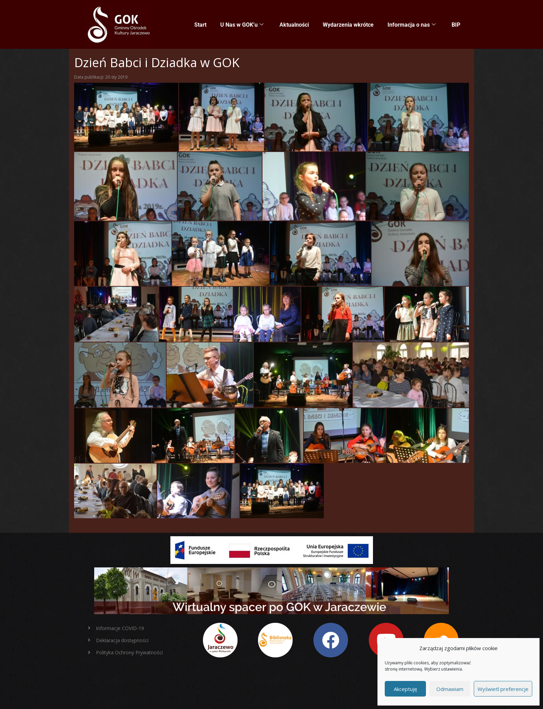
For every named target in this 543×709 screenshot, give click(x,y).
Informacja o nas (412, 24)
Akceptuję (405, 688)
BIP (456, 24)
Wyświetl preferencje (503, 688)
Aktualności (294, 24)
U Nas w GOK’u (242, 24)
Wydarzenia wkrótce (348, 24)
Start (200, 24)
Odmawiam (449, 688)
